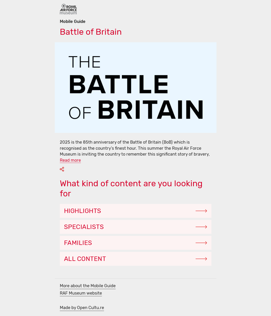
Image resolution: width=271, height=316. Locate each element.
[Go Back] (68, 9)
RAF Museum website (81, 293)
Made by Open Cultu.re (82, 307)
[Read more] (70, 160)
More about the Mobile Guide (88, 285)
